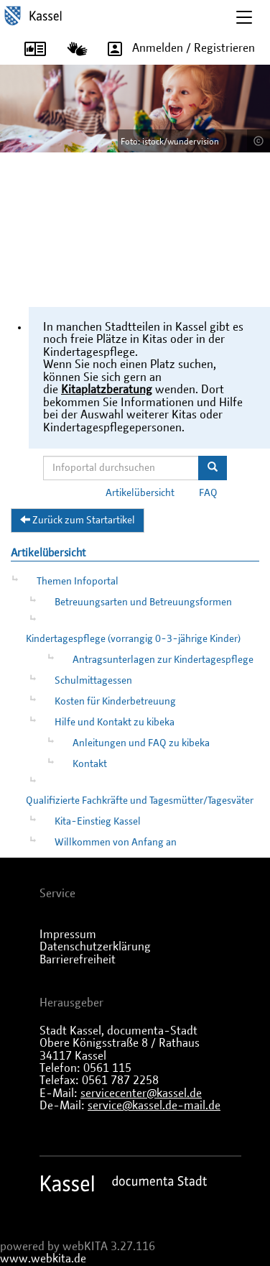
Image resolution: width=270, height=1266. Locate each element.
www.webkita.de (43, 1259)
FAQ (208, 493)
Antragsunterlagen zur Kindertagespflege (163, 660)
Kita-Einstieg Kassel (98, 822)
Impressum (67, 934)
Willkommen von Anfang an (116, 843)
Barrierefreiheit (77, 959)
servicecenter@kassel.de (141, 1093)
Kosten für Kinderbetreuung (115, 702)
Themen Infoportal (77, 582)
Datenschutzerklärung (95, 947)
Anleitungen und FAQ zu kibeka (141, 743)
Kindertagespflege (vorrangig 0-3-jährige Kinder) (133, 639)
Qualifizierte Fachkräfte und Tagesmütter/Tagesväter (139, 801)
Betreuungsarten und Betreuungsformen (143, 602)
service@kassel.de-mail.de (154, 1105)
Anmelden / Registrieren (176, 49)
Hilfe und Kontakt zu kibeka (114, 722)
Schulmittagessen (93, 681)
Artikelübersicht (140, 493)
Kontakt (90, 764)
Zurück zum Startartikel (77, 520)
